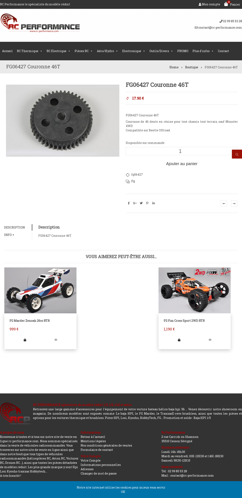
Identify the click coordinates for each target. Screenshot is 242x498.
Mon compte (209, 4)
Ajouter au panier (181, 163)
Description (14, 227)
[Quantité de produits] (182, 151)
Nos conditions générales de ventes (106, 445)
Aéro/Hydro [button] (107, 51)
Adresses (87, 469)
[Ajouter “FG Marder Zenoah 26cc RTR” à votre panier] (25, 340)
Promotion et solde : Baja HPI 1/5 (187, 418)
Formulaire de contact (97, 450)
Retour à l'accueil (93, 437)
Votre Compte (91, 460)
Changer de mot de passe (99, 473)
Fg (133, 181)
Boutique (191, 67)
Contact (223, 51)
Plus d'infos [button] (203, 51)
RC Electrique (58, 51)
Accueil (7, 51)
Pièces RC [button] (84, 51)
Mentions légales (93, 441)
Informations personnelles (101, 465)
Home (174, 67)
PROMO (182, 51)
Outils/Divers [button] (161, 51)
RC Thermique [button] (29, 51)
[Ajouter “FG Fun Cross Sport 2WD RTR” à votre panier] (179, 340)
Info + (9, 235)
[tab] (18, 227)
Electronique (133, 51)
